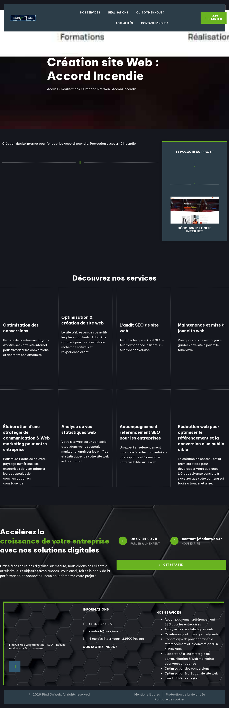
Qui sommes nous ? (150, 12)
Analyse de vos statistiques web (189, 629)
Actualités (124, 23)
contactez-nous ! (100, 647)
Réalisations (118, 12)
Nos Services (90, 12)
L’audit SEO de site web (182, 678)
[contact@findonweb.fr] (174, 541)
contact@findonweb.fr (202, 539)
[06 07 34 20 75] (123, 541)
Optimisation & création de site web (191, 673)
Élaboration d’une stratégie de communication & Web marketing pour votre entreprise (189, 658)
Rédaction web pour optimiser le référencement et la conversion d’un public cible (191, 644)
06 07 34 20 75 (143, 539)
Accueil (52, 89)
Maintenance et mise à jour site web (191, 634)
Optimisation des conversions (187, 668)
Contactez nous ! (154, 23)
